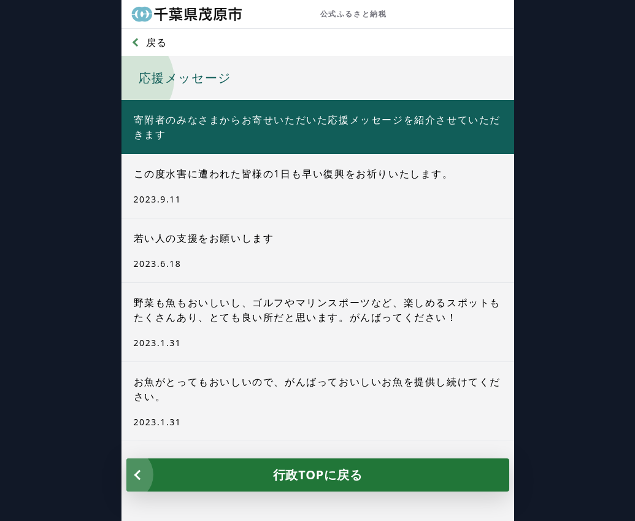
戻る (156, 42)
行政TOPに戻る (318, 474)
